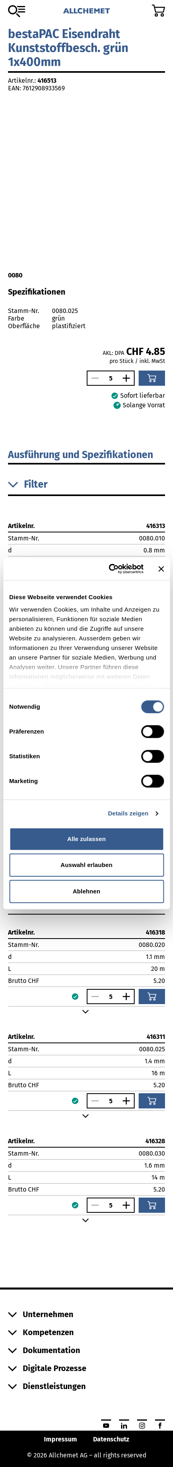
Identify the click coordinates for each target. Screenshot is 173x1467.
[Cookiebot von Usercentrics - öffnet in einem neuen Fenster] (109, 569)
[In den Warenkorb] (152, 378)
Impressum (60, 1439)
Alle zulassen (86, 838)
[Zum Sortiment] (16, 11)
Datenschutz (111, 1439)
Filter (28, 484)
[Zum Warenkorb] (158, 10)
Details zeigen (128, 813)
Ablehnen (86, 891)
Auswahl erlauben (87, 864)
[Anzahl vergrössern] (128, 378)
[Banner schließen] (161, 569)
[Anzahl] (111, 378)
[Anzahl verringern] (93, 378)
